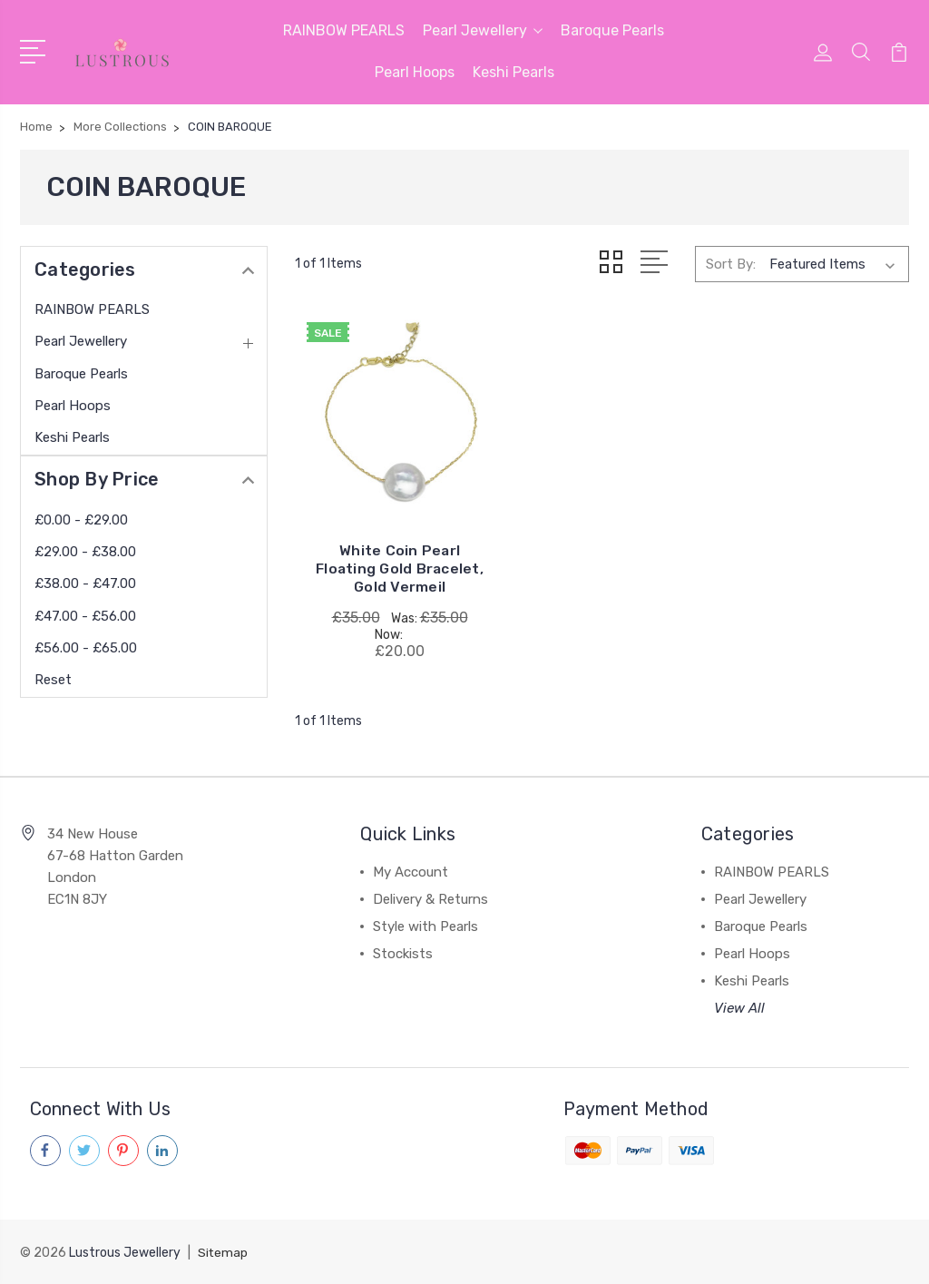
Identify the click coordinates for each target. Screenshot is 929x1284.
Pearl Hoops (415, 72)
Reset (53, 679)
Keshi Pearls (513, 72)
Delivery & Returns (430, 899)
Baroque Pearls (612, 30)
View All (739, 1008)
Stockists (403, 954)
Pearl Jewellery (483, 30)
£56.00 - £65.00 (85, 648)
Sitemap (223, 1252)
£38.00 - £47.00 (85, 583)
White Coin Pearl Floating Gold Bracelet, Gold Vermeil (391, 559)
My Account (410, 872)
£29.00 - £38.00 (85, 552)
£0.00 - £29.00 (81, 520)
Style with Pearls (425, 926)
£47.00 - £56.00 (85, 616)
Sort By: (731, 263)
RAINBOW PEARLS (344, 30)
